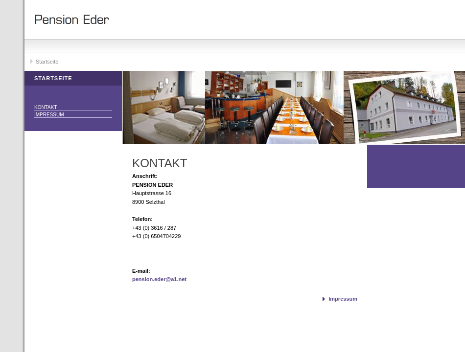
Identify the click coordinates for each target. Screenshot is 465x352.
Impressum (49, 114)
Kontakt (45, 107)
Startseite (47, 62)
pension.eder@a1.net (159, 279)
